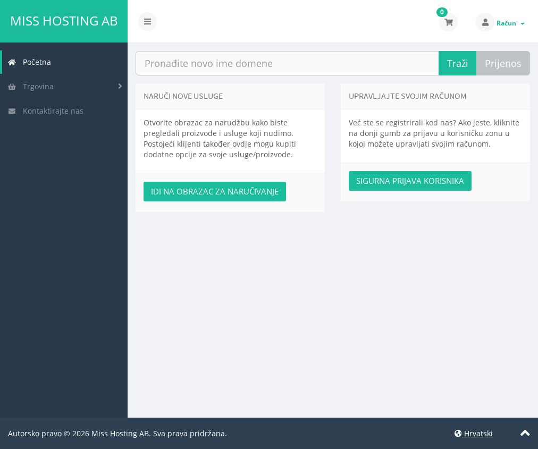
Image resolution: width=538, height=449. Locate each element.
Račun (511, 23)
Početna (29, 62)
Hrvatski (474, 433)
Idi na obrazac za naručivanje (215, 191)
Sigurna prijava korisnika (410, 180)
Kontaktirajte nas (45, 111)
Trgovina (30, 86)
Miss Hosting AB (64, 20)
